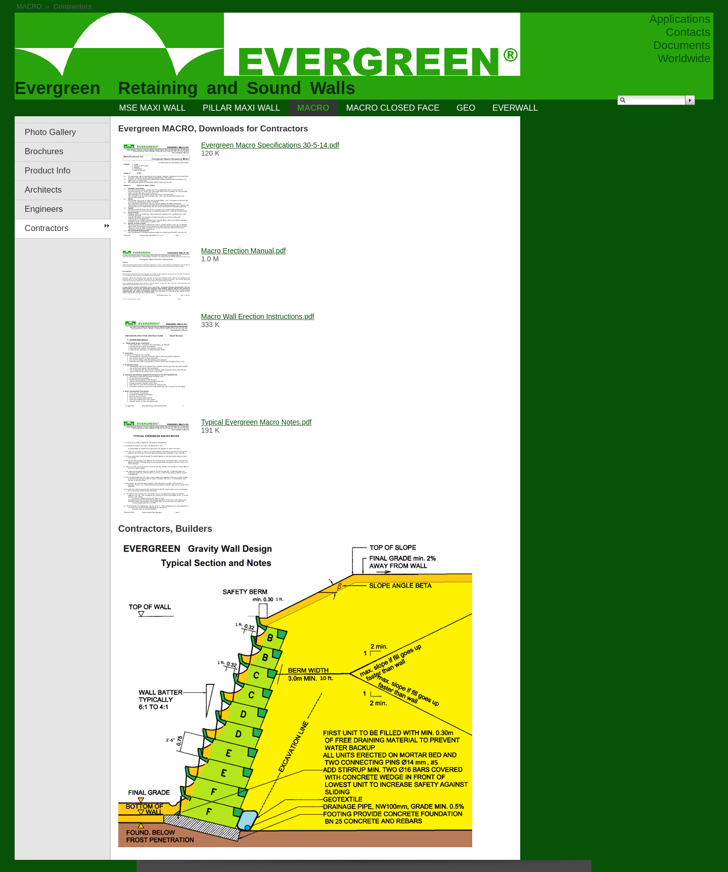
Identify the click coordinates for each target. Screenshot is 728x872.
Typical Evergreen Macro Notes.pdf (256, 422)
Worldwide (684, 58)
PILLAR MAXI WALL (241, 108)
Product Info (48, 170)
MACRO (29, 6)
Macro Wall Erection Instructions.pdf (257, 316)
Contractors (47, 228)
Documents (681, 45)
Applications (679, 19)
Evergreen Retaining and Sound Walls (185, 88)
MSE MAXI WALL (152, 108)
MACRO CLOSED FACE (393, 108)
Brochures (44, 151)
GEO (466, 108)
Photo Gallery (50, 132)
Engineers (44, 209)
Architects (43, 190)
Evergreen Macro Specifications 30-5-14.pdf (270, 145)
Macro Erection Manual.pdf (243, 251)
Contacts (688, 32)
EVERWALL (515, 108)
